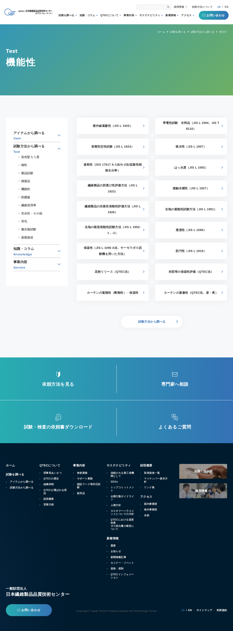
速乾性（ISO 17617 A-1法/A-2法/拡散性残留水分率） (113, 167)
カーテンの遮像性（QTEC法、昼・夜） (191, 292)
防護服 (25, 197)
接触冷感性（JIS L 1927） (191, 188)
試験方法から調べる (21, 487)
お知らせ (116, 551)
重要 (113, 545)
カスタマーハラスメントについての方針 (122, 512)
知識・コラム (87, 15)
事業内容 (129, 15)
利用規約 (222, 610)
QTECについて (109, 15)
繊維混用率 (28, 205)
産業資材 (27, 237)
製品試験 (27, 173)
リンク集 (149, 487)
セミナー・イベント (122, 562)
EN (227, 6)
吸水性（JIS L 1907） (191, 146)
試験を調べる (66, 15)
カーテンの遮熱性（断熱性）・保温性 (113, 292)
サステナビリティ (149, 15)
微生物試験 (28, 229)
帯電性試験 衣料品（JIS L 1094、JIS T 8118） (191, 125)
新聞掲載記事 (118, 557)
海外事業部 (150, 509)
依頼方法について (202, 7)
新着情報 (170, 15)
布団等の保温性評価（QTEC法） (191, 271)
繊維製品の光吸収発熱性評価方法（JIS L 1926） (113, 209)
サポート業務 (85, 478)
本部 (146, 515)
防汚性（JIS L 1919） (191, 251)
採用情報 (179, 7)
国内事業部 (150, 503)
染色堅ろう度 (30, 157)
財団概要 (48, 498)
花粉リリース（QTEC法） (113, 271)
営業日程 (48, 504)
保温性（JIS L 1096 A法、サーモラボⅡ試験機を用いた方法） (113, 250)
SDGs (114, 481)
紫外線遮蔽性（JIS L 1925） (112, 125)
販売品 (81, 493)
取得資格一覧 (152, 472)
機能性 (25, 189)
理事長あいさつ (52, 472)
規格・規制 (117, 568)
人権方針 (116, 505)
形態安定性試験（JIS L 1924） (112, 146)
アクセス (186, 15)
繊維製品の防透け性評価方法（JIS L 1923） (113, 188)
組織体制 (48, 484)
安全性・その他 (31, 213)
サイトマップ (204, 610)
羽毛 (24, 221)
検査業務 (82, 472)
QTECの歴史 (51, 478)
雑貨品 (25, 181)
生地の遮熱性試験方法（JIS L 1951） (191, 209)
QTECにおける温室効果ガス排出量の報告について (122, 524)
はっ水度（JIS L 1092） (191, 167)
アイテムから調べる (21, 481)
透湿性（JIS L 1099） (191, 230)
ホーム (10, 465)
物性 (24, 165)
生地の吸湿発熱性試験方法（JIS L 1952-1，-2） (113, 230)
